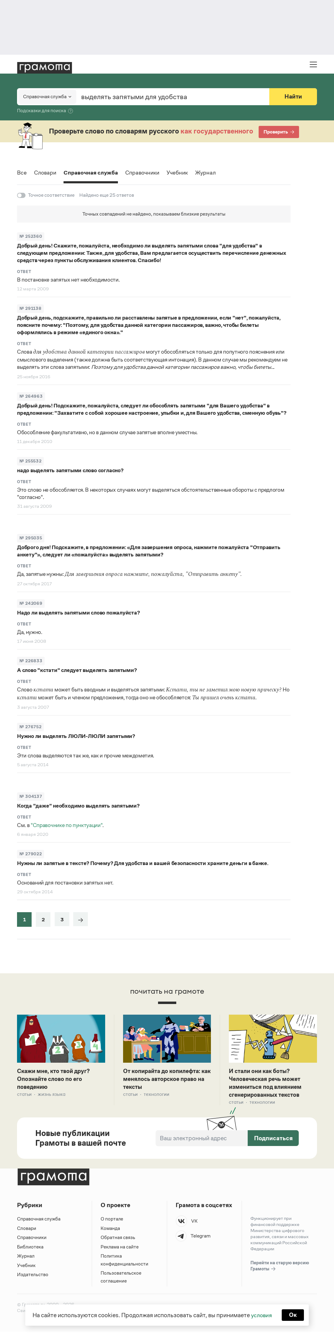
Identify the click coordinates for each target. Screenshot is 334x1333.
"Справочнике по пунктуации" (66, 825)
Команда (110, 1229)
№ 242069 (30, 603)
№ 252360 (30, 236)
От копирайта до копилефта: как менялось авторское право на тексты (164, 1079)
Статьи (24, 1095)
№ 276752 (30, 727)
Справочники (150, 173)
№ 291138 (30, 308)
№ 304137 (30, 796)
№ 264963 (31, 396)
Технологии (156, 1095)
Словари (46, 173)
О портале (112, 1220)
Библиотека (30, 1248)
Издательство (32, 1275)
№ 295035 (30, 538)
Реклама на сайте (120, 1248)
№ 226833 (30, 661)
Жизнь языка (51, 1095)
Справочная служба (95, 173)
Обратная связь (118, 1238)
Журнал (217, 173)
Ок (293, 1314)
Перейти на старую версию (279, 1267)
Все (22, 173)
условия (261, 1314)
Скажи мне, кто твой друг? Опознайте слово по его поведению (55, 1079)
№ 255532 (30, 461)
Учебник (187, 173)
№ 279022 (30, 854)
